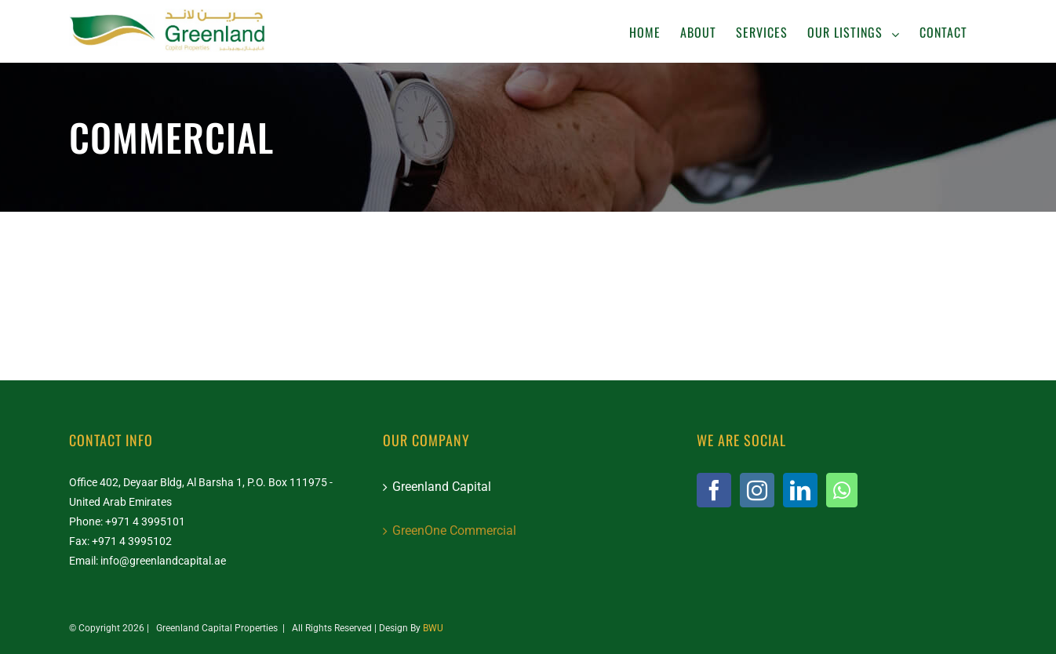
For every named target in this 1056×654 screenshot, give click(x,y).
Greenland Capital (441, 486)
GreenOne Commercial (454, 530)
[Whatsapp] (842, 490)
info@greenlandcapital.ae (163, 560)
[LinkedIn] (800, 490)
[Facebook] (714, 490)
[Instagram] (757, 490)
